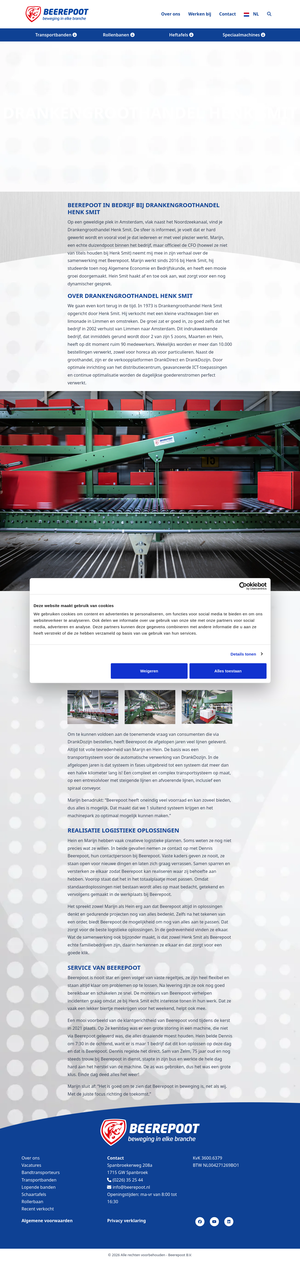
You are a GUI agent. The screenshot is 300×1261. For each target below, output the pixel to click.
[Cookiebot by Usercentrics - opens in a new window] (243, 586)
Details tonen (243, 654)
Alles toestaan (228, 671)
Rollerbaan (32, 1202)
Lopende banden (39, 1187)
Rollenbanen (118, 35)
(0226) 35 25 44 (125, 1180)
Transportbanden (56, 35)
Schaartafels (34, 1194)
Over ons (170, 14)
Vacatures (31, 1165)
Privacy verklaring (126, 1221)
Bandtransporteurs (41, 1172)
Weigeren (149, 671)
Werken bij (199, 14)
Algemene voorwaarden (47, 1221)
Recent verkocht (38, 1209)
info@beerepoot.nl (128, 1187)
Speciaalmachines (244, 35)
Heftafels (181, 35)
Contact (227, 14)
